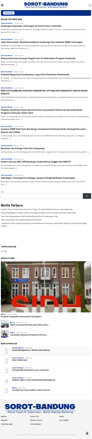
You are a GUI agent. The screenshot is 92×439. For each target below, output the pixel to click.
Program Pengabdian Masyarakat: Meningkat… (22, 316)
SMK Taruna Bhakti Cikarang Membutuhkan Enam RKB (21, 220)
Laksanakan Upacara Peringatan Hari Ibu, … (29, 335)
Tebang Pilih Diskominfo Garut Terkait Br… (31, 370)
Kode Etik (34, 416)
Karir (61, 416)
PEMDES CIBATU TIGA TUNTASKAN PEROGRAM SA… (34, 380)
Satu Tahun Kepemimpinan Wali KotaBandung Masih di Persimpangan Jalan (29, 216)
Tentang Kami (7, 424)
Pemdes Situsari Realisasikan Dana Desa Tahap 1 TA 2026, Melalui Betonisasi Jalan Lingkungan (37, 209)
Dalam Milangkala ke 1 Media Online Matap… (31, 350)
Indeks (4, 416)
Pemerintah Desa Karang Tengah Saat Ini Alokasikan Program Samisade (38, 58)
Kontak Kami (35, 424)
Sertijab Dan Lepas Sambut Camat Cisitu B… (31, 390)
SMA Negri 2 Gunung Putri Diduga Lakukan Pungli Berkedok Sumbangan (38, 177)
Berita (3, 314)
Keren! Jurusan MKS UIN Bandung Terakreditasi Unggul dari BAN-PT (36, 161)
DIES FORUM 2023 (19, 360)
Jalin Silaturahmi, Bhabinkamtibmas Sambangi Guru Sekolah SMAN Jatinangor (42, 42)
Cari (2, 192)
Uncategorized (6, 23)
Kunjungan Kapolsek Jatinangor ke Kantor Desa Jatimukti (31, 25)
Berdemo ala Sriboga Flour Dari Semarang (22, 148)
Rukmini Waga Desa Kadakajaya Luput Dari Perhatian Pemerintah (35, 74)
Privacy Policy (36, 420)
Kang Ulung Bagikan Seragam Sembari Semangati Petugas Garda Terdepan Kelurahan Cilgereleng (38, 213)
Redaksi (4, 420)
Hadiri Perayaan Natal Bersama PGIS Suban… (30, 325)
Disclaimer (64, 420)
